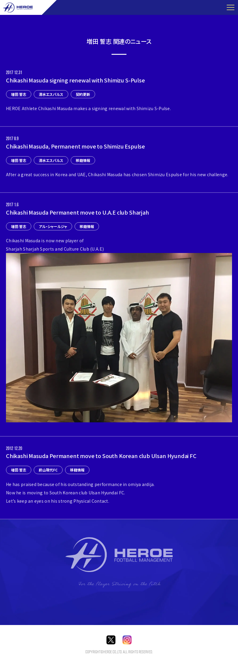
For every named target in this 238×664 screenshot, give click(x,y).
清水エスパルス (51, 94)
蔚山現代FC (48, 469)
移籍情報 (83, 160)
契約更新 (83, 94)
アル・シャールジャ (53, 226)
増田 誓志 (18, 94)
